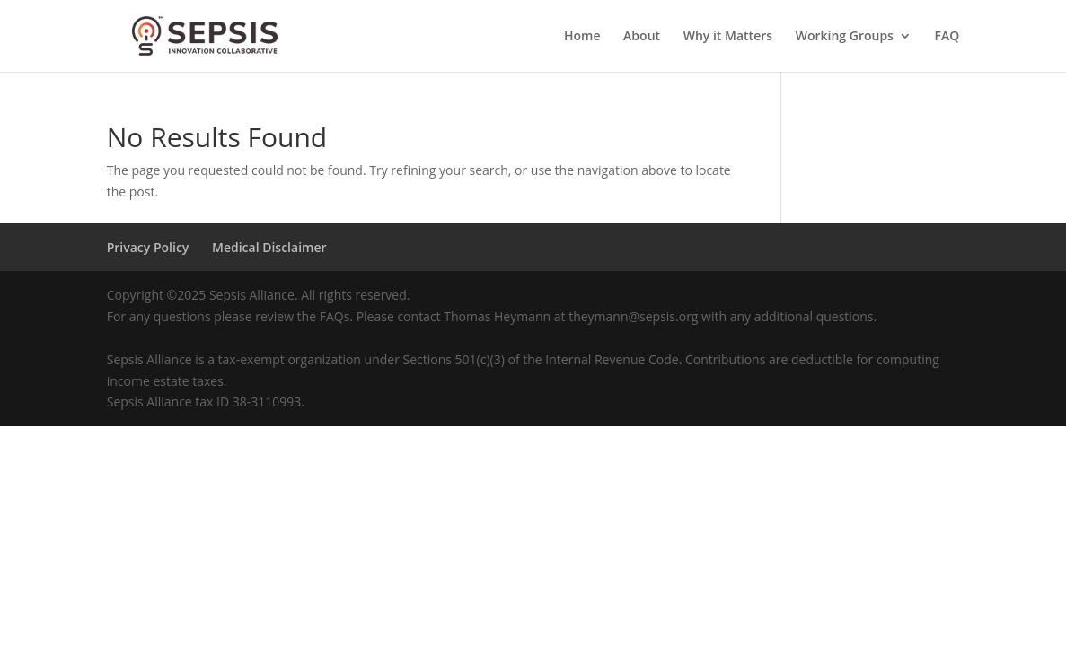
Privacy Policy (148, 247)
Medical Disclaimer (269, 247)
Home (582, 37)
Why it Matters (727, 37)
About (641, 37)
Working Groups (845, 37)
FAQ (947, 37)
